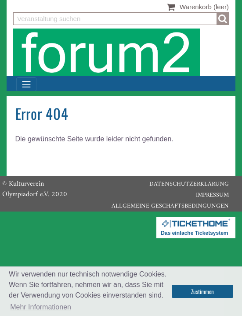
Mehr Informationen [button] (40, 307)
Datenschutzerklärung (189, 184)
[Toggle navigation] (26, 84)
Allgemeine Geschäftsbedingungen (170, 206)
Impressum (212, 195)
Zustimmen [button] (202, 291)
